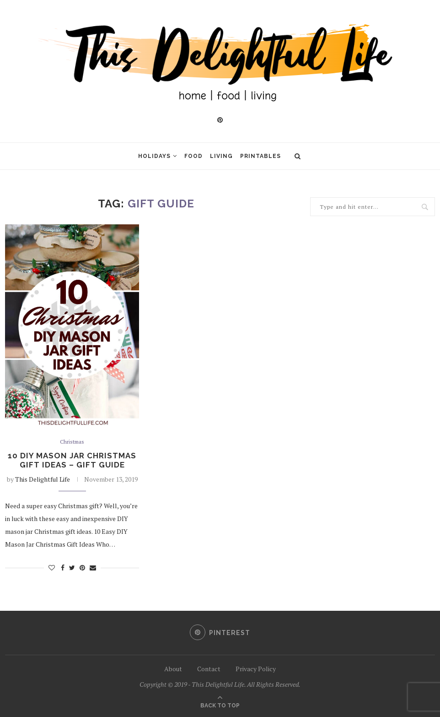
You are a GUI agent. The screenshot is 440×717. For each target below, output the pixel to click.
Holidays (154, 156)
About (173, 668)
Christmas (72, 442)
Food (193, 156)
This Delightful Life (42, 481)
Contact (208, 668)
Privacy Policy (256, 668)
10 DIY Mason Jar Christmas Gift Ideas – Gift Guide (72, 461)
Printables (260, 156)
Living (221, 156)
